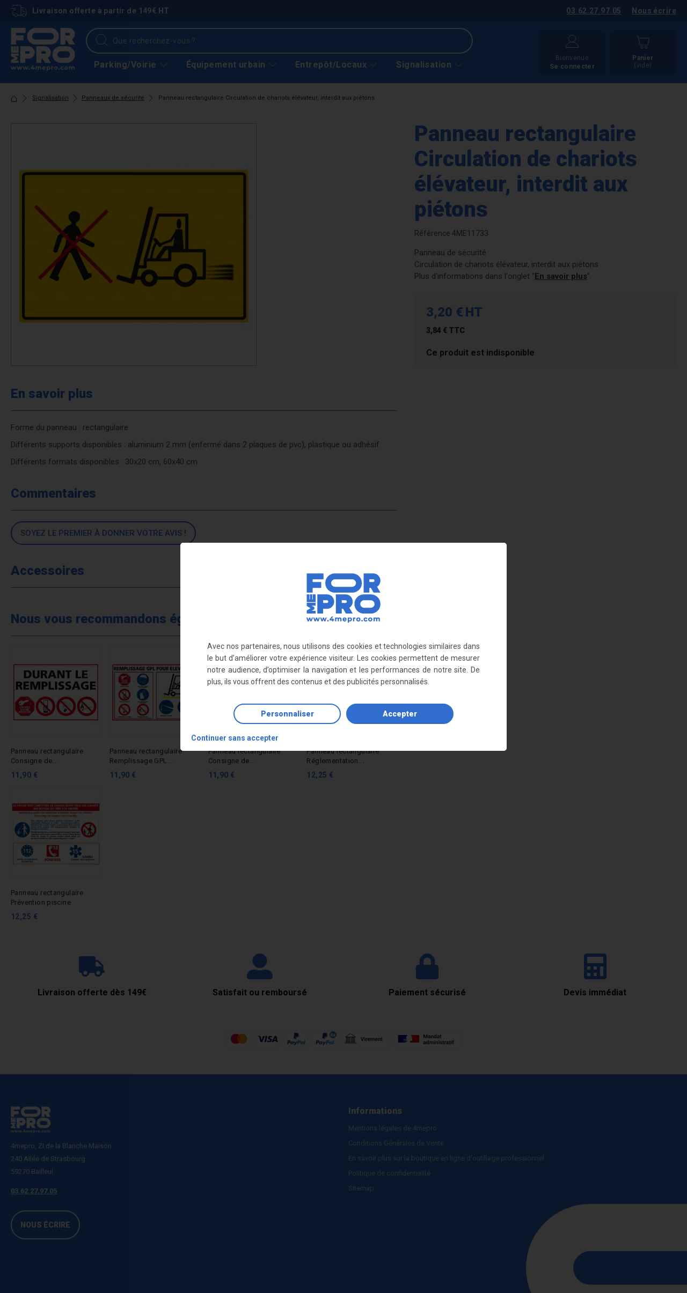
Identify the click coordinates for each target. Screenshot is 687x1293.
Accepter (400, 714)
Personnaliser (287, 714)
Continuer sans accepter (235, 738)
